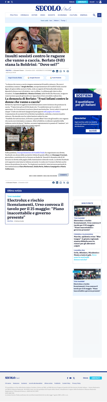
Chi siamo (8, 383)
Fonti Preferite (55, 78)
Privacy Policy (76, 383)
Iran (50, 20)
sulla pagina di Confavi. (51, 111)
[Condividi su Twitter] (64, 71)
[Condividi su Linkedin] (57, 71)
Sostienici (24, 383)
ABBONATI (82, 2)
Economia (62, 15)
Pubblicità (57, 383)
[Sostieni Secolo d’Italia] (87, 110)
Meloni (56, 20)
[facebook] (5, 2)
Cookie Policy (66, 383)
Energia (83, 15)
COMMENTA (63, 175)
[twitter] (12, 2)
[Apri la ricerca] (94, 15)
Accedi (92, 2)
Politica (14, 15)
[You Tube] (8, 2)
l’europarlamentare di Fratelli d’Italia (31, 152)
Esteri (34, 15)
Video (42, 15)
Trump (63, 20)
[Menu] (99, 15)
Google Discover (34, 78)
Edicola (71, 2)
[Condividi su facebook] (53, 71)
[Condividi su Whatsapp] (61, 71)
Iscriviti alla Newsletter (35, 383)
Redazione (16, 383)
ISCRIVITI (93, 130)
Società (51, 15)
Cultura (73, 15)
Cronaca (25, 15)
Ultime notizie (48, 383)
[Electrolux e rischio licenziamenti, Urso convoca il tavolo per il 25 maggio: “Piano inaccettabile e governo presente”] (87, 211)
